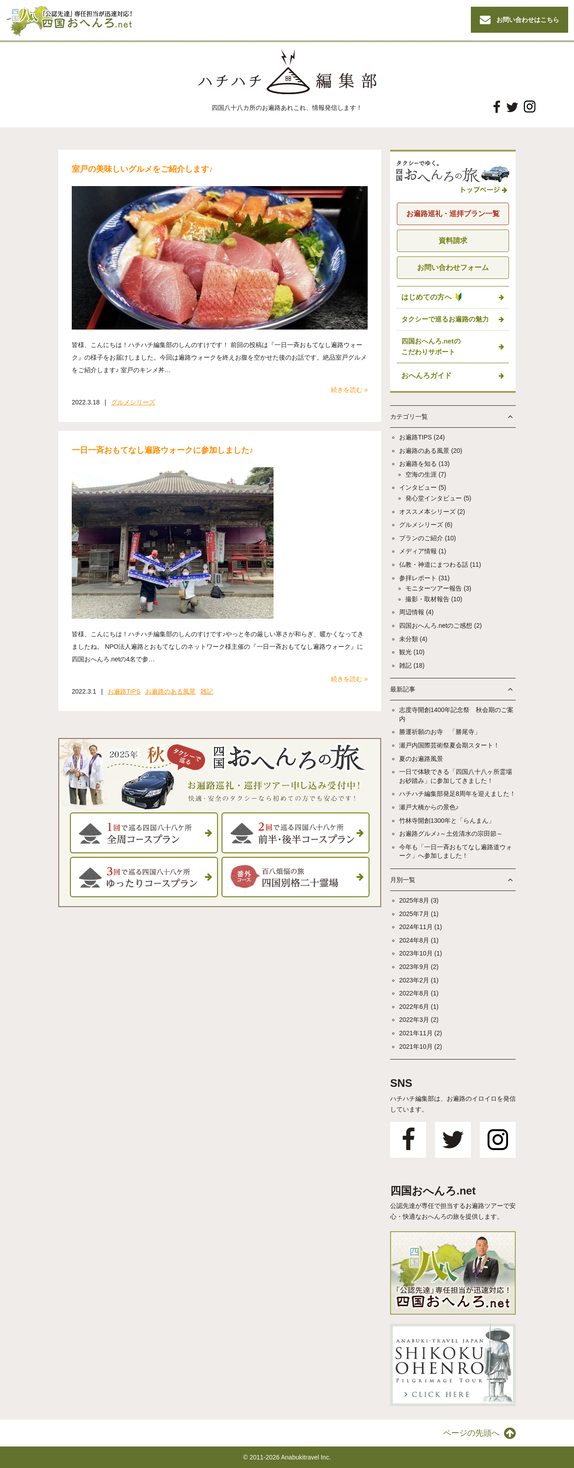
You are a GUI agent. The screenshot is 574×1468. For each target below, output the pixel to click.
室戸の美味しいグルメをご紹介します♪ (142, 169)
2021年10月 (416, 1046)
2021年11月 (416, 1033)
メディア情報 (418, 551)
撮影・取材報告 (427, 599)
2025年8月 (414, 900)
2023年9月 (414, 966)
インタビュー (418, 487)
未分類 (408, 639)
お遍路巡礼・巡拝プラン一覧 (453, 213)
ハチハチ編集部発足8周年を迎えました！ (457, 793)
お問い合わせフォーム (453, 267)
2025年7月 (414, 913)
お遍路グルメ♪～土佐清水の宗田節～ (451, 833)
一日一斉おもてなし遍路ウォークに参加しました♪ (162, 450)
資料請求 (453, 240)
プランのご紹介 (421, 538)
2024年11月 (416, 926)
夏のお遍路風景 (421, 758)
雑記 (206, 691)
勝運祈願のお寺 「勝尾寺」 (440, 731)
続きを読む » (349, 389)
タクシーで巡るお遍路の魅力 (445, 319)
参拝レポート (418, 578)
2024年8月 (414, 940)
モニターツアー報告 (433, 588)
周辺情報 (411, 612)
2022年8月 (414, 993)
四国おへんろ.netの (431, 347)
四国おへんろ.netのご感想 (435, 625)
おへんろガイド (426, 375)
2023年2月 (414, 980)
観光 (405, 652)
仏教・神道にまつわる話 (433, 564)
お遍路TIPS (124, 691)
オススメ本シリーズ (427, 511)
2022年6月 (414, 1006)
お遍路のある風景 (170, 691)
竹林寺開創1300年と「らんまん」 (447, 820)
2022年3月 (414, 1019)
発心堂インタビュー (433, 498)
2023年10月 (416, 953)
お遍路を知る (418, 463)
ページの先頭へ (479, 1433)
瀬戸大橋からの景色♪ (429, 807)
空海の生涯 (421, 474)
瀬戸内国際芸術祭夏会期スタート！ (449, 745)
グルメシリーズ (133, 402)
